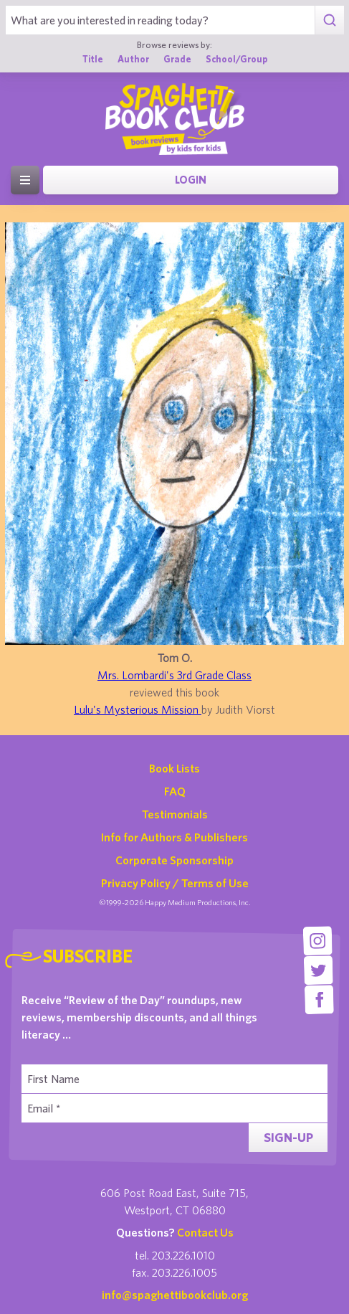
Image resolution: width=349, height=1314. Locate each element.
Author (133, 59)
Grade (177, 59)
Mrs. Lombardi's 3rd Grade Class (174, 674)
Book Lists (174, 768)
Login (190, 180)
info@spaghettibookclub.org (175, 1294)
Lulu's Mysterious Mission (137, 709)
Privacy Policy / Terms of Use (175, 882)
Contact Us (205, 1232)
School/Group (236, 59)
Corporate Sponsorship (174, 860)
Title (92, 59)
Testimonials (175, 814)
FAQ (175, 791)
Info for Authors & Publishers (174, 837)
